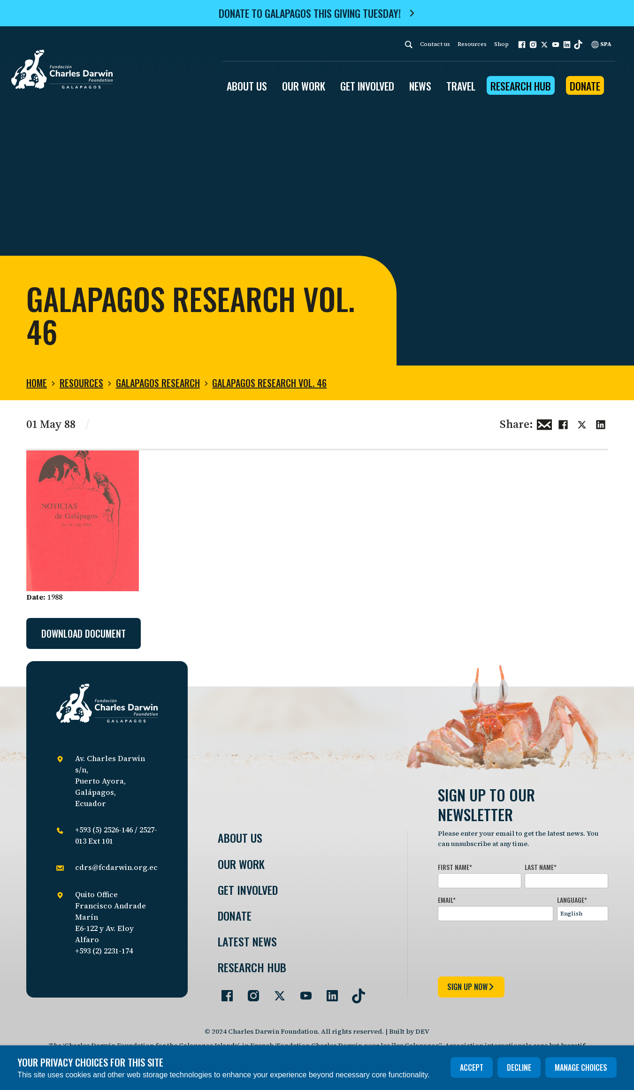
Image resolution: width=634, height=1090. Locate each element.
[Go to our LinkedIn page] (328, 992)
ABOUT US (247, 85)
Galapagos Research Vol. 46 (269, 383)
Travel (460, 85)
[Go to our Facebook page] (223, 992)
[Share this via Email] (544, 423)
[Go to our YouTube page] (302, 992)
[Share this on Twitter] (581, 423)
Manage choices (581, 1067)
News (420, 85)
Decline (519, 1067)
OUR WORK (303, 85)
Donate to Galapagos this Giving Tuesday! (310, 13)
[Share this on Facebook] (563, 423)
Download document (83, 633)
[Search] (408, 44)
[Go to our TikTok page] (354, 992)
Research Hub (520, 85)
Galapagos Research (158, 383)
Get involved (248, 890)
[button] (521, 44)
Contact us (435, 44)
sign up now (471, 986)
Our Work (241, 864)
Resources (472, 44)
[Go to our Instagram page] (249, 992)
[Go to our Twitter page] (276, 992)
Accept (471, 1067)
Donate (585, 85)
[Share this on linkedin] (600, 423)
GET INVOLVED (367, 85)
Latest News (247, 941)
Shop (501, 44)
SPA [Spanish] (601, 44)
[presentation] (509, 947)
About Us (240, 838)
